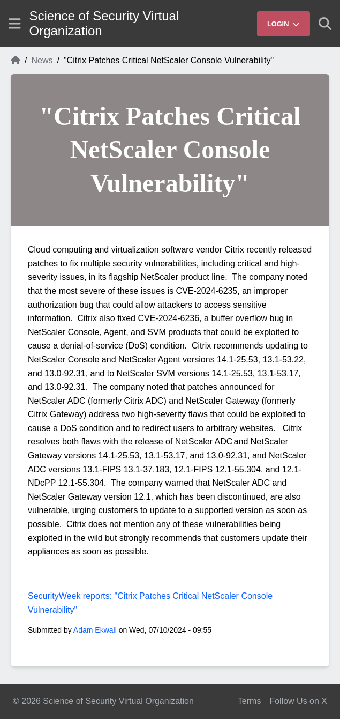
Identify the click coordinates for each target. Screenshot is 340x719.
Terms (249, 701)
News (41, 60)
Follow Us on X (298, 701)
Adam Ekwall (95, 630)
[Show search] (325, 23)
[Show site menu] (15, 24)
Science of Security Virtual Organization (104, 23)
